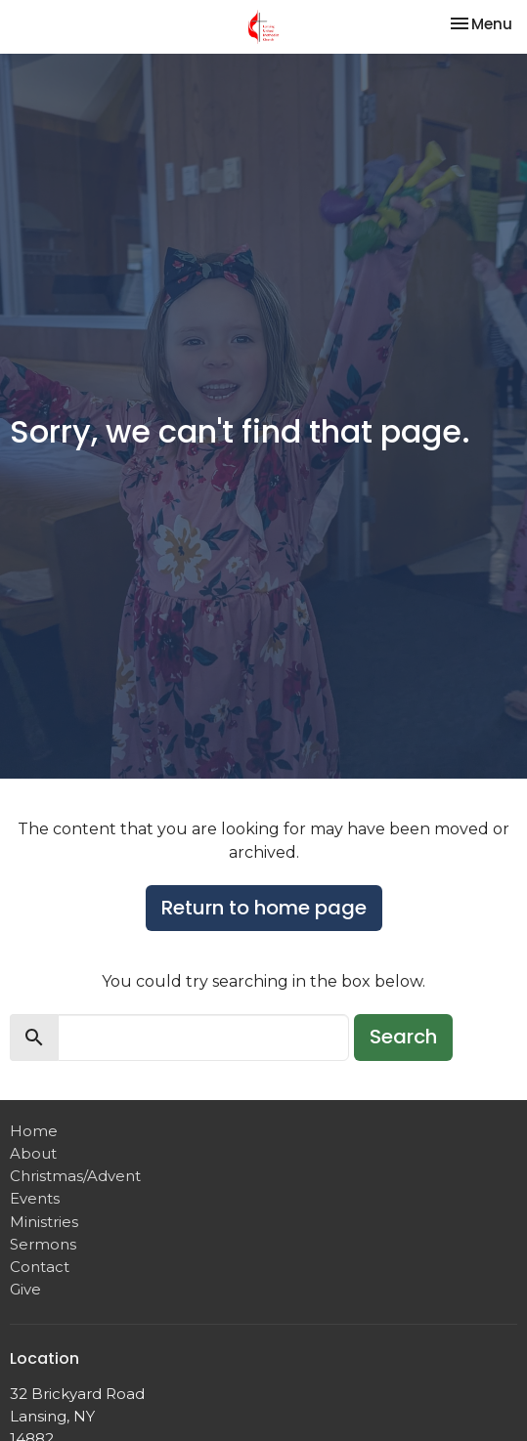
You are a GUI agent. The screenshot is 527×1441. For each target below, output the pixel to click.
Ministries (44, 1221)
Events (35, 1198)
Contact (39, 1266)
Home (34, 1131)
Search (403, 1036)
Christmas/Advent (75, 1175)
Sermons (43, 1244)
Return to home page (264, 907)
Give (25, 1289)
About (33, 1153)
